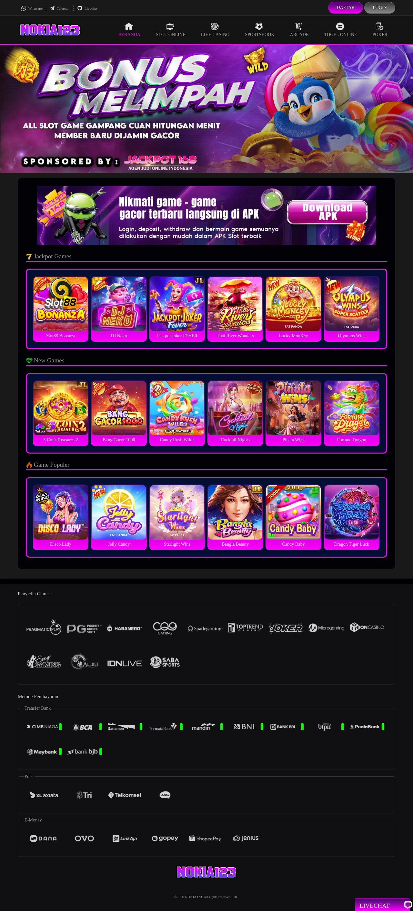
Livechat (87, 8)
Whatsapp (32, 8)
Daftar (346, 7)
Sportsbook (259, 29)
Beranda (129, 29)
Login (380, 7)
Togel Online (340, 29)
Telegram (59, 8)
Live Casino (215, 29)
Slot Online (170, 29)
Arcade (299, 29)
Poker (380, 29)
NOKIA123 (193, 897)
